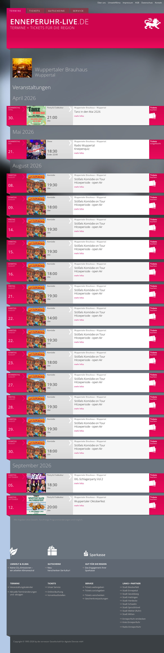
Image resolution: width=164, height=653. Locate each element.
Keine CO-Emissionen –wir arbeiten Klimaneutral (22, 569)
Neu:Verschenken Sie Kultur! (59, 569)
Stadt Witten (128, 614)
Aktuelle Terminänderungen (23, 593)
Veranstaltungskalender (21, 587)
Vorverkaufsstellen (56, 595)
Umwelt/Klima (114, 2)
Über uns (101, 2)
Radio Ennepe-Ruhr (131, 626)
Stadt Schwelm (129, 604)
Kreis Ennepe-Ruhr (131, 622)
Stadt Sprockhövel (131, 607)
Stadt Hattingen (130, 597)
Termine (15, 10)
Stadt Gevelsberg (130, 593)
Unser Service (54, 587)
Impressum (128, 2)
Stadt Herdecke (129, 600)
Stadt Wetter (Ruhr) (131, 610)
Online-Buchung (55, 591)
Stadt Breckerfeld (130, 587)
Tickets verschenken (94, 595)
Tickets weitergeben (94, 587)
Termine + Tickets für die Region (54, 21)
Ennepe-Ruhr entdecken (134, 618)
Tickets (34, 10)
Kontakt (158, 2)
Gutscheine (56, 10)
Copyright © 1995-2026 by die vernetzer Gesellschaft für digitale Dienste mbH (48, 641)
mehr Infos (79, 116)
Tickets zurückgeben (95, 590)
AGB (137, 2)
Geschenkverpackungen (96, 598)
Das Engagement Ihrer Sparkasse (95, 569)
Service (78, 10)
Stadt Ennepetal (130, 590)
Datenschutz (147, 2)
